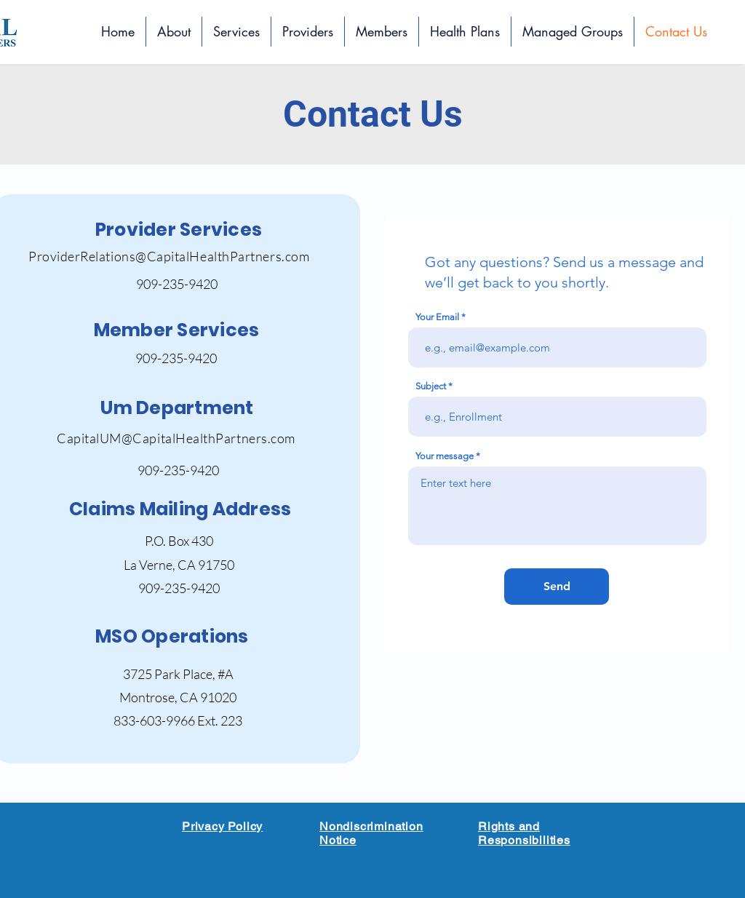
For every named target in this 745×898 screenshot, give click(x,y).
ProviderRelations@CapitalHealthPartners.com (168, 256)
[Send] (556, 586)
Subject (430, 386)
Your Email (437, 317)
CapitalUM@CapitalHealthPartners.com (176, 438)
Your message (444, 456)
